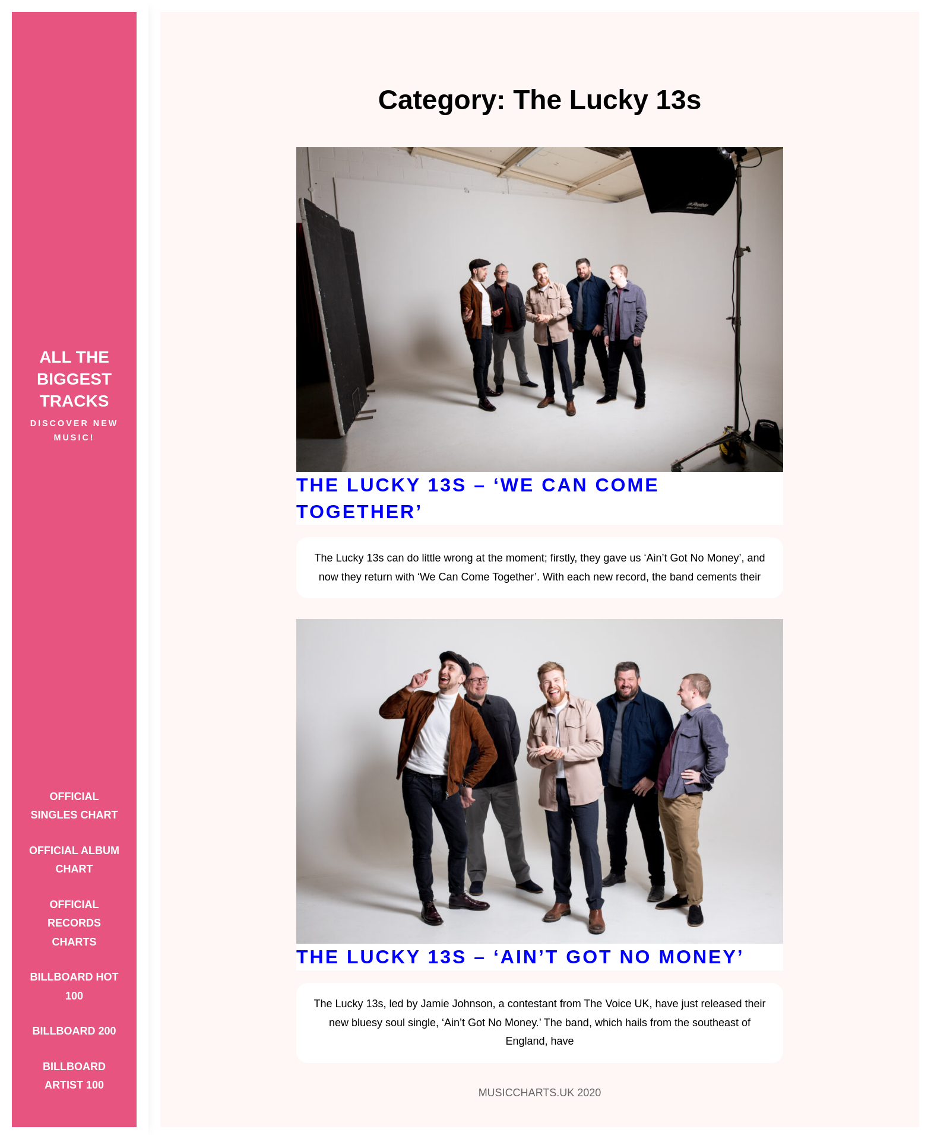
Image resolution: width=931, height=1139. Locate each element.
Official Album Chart (74, 860)
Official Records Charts (74, 923)
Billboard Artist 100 (74, 1076)
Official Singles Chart (74, 806)
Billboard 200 (74, 1031)
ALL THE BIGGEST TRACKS (74, 379)
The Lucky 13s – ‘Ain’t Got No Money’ (520, 956)
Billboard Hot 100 (74, 986)
